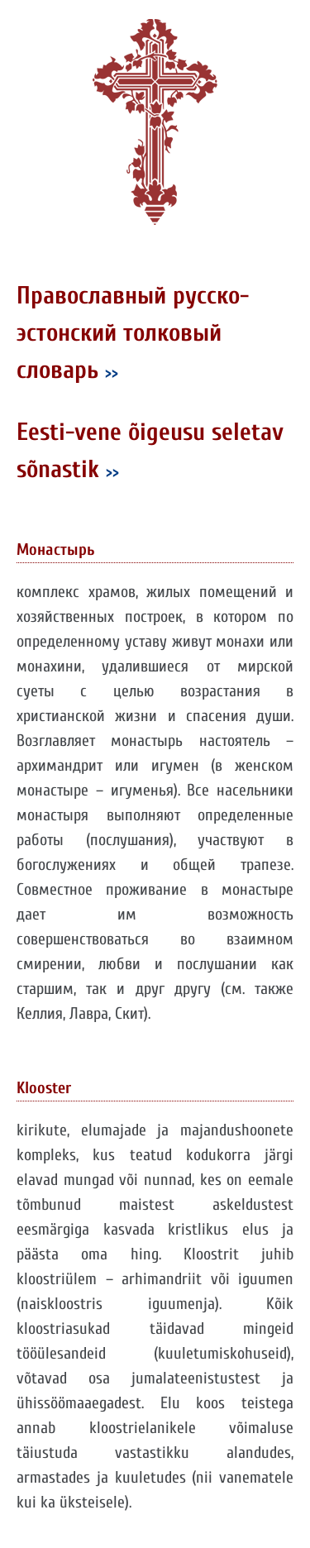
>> (111, 372)
